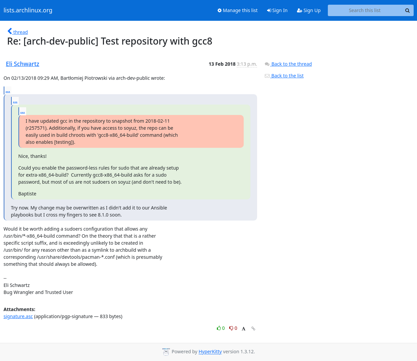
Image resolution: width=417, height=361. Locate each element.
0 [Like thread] (221, 328)
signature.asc (18, 316)
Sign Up (309, 10)
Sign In (277, 10)
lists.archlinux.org (28, 10)
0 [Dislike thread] (233, 328)
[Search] (408, 10)
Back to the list (284, 75)
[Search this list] (365, 10)
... (8, 90)
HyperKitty (210, 352)
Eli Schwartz (23, 64)
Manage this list (238, 10)
